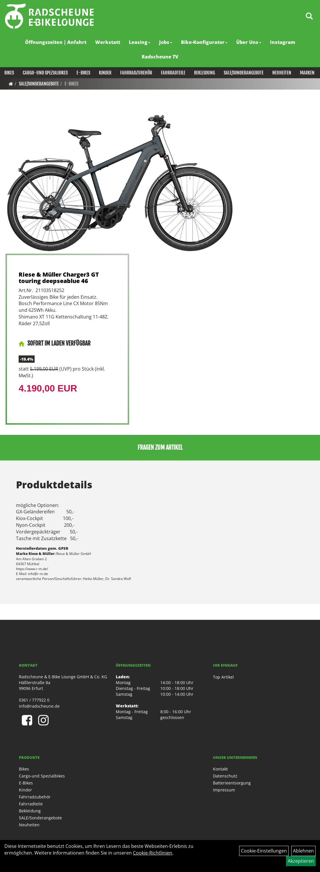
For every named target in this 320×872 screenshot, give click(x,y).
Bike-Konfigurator (204, 42)
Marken (307, 73)
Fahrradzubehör (136, 73)
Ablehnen (303, 851)
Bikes (9, 73)
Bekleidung (204, 73)
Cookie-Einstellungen (264, 851)
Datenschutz (225, 776)
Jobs (165, 42)
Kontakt (220, 769)
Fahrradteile (173, 73)
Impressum (224, 790)
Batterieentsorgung (232, 783)
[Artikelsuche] (309, 16)
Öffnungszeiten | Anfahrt (55, 42)
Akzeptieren (301, 861)
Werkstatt (107, 42)
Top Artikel (223, 677)
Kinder (105, 73)
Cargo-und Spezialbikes (45, 73)
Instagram (282, 42)
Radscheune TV (160, 57)
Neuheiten (281, 73)
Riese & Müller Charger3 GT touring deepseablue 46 (59, 278)
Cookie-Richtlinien (152, 853)
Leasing (139, 42)
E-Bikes (83, 73)
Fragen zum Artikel (160, 447)
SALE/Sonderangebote (244, 73)
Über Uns (248, 42)
